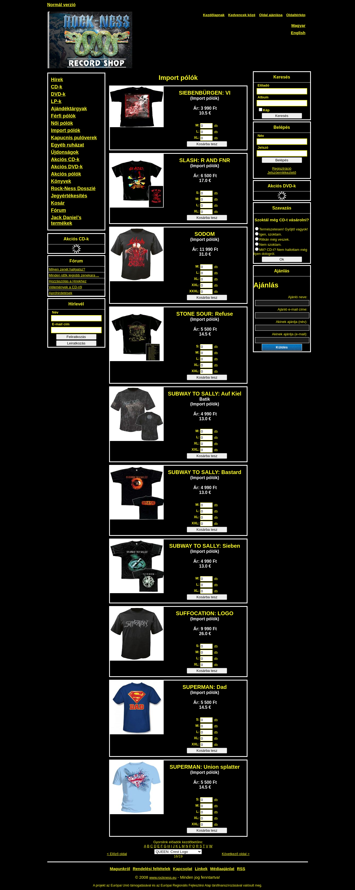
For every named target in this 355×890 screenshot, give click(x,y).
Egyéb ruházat (67, 145)
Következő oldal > (236, 854)
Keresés (281, 116)
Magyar (298, 25)
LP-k (56, 101)
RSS (241, 868)
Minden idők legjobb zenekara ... (74, 275)
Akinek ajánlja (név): (291, 322)
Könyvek (61, 181)
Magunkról (120, 868)
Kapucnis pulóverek (74, 137)
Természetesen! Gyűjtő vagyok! (281, 229)
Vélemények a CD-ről (65, 287)
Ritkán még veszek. (272, 239)
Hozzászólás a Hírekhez (68, 281)
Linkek (201, 868)
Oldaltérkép (296, 15)
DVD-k (58, 94)
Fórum (58, 210)
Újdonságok (65, 152)
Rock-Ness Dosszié (73, 188)
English (298, 32)
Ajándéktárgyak (69, 108)
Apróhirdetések (60, 293)
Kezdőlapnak (213, 15)
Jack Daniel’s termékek (66, 220)
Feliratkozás (76, 337)
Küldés (282, 347)
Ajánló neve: (297, 297)
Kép (264, 110)
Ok (281, 259)
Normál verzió (61, 4)
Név (55, 312)
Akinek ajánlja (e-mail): (289, 334)
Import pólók (65, 130)
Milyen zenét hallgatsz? (67, 269)
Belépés (281, 160)
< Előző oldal (117, 854)
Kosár (58, 203)
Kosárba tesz (206, 144)
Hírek (57, 79)
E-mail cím (61, 324)
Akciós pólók (66, 174)
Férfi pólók (63, 116)
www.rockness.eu (162, 877)
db (216, 126)
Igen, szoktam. (268, 234)
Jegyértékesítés (69, 195)
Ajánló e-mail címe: (292, 309)
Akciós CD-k (65, 159)
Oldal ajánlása (270, 15)
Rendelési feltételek (151, 868)
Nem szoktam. (268, 245)
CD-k (56, 87)
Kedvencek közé (241, 15)
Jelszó (263, 147)
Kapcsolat (182, 868)
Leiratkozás (76, 343)
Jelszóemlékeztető (281, 172)
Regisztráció (282, 168)
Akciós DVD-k (67, 166)
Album (263, 97)
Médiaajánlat (222, 868)
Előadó (263, 85)
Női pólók (62, 123)
